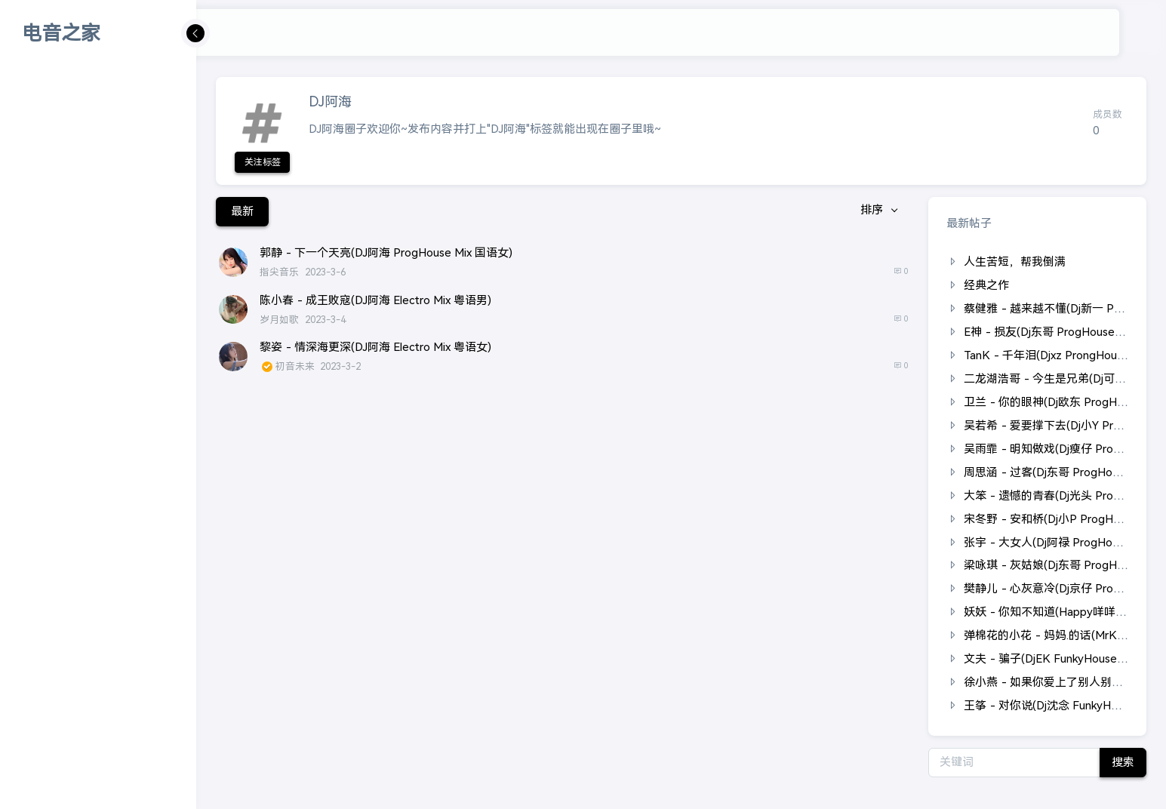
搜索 (1119, 761)
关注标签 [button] (263, 162)
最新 (242, 211)
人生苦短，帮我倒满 (1015, 261)
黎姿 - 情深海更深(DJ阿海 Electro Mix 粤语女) (375, 346)
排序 (869, 211)
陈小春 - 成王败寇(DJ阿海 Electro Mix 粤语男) (375, 300)
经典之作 (986, 284)
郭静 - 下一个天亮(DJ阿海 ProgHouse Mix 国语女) (386, 252)
